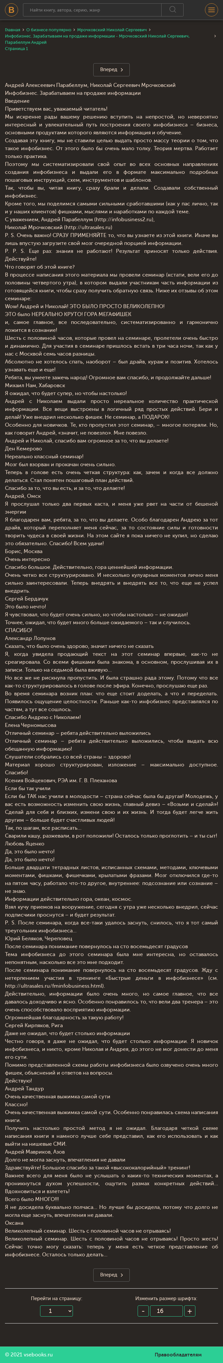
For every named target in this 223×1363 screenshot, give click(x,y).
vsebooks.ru (38, 1355)
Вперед (108, 69)
